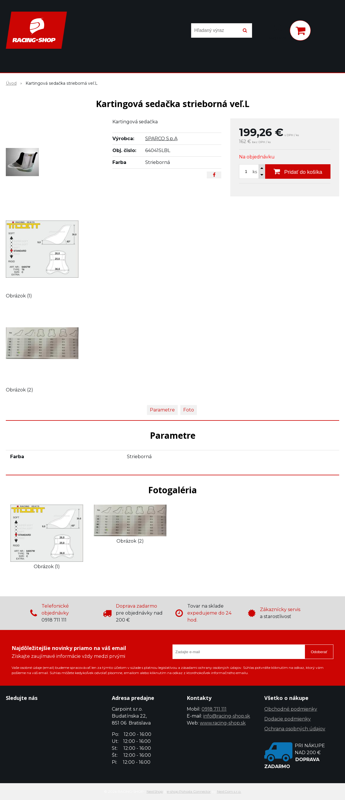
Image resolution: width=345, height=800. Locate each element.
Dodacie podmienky (287, 719)
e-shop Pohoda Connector (189, 791)
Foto (188, 410)
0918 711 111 (214, 709)
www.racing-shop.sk (223, 723)
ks (255, 171)
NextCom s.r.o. (229, 791)
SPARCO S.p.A (161, 138)
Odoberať (319, 652)
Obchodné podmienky (290, 709)
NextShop (155, 791)
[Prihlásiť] (278, 31)
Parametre (162, 410)
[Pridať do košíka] (297, 171)
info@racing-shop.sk (226, 716)
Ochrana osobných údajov (294, 729)
